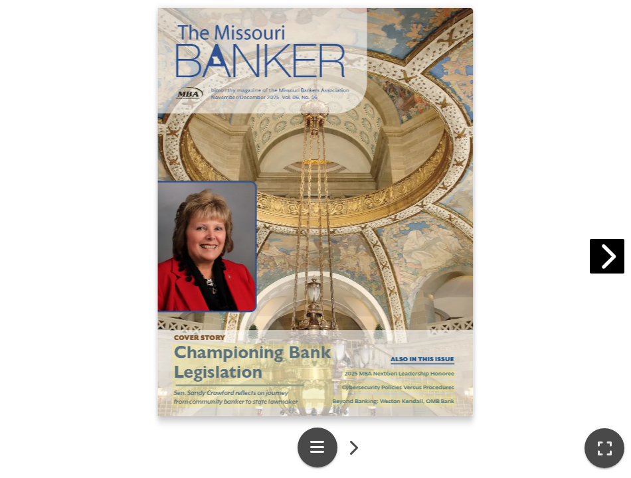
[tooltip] (604, 448)
